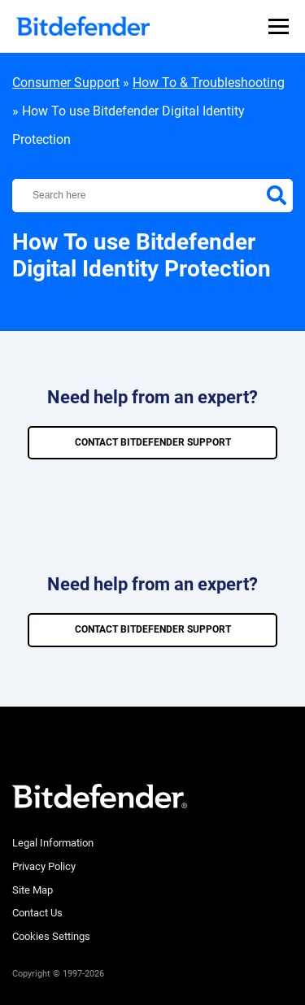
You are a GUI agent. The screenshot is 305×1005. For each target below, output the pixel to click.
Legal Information (53, 843)
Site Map (32, 890)
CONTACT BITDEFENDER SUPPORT (153, 442)
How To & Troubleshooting (209, 82)
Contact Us (37, 913)
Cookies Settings (51, 936)
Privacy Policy (44, 866)
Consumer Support (66, 82)
